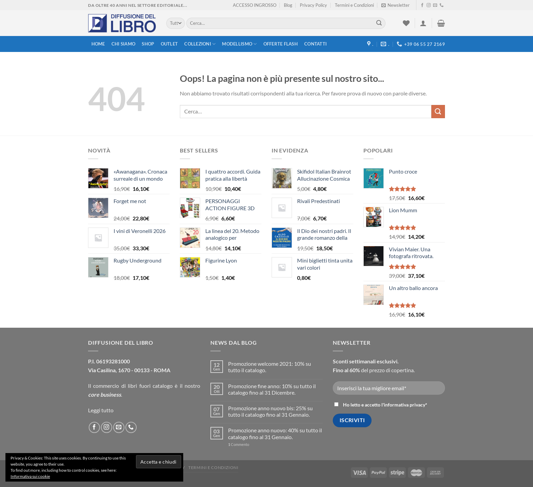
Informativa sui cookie (30, 476)
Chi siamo (123, 44)
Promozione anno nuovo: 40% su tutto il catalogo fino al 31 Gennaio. (275, 433)
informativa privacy (404, 405)
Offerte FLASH (280, 44)
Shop (148, 44)
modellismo (239, 44)
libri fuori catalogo (150, 385)
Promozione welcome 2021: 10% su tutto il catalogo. (269, 366)
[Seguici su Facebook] (422, 5)
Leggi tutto (101, 410)
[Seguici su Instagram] (429, 5)
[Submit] (379, 23)
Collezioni (200, 44)
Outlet (169, 44)
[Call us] (442, 5)
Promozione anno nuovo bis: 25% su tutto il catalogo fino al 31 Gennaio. (270, 411)
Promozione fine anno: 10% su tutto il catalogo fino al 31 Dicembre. (272, 389)
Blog (288, 5)
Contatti (315, 44)
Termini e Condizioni (354, 5)
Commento (238, 444)
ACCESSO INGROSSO (254, 5)
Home (98, 44)
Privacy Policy (313, 5)
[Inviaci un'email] (435, 5)
